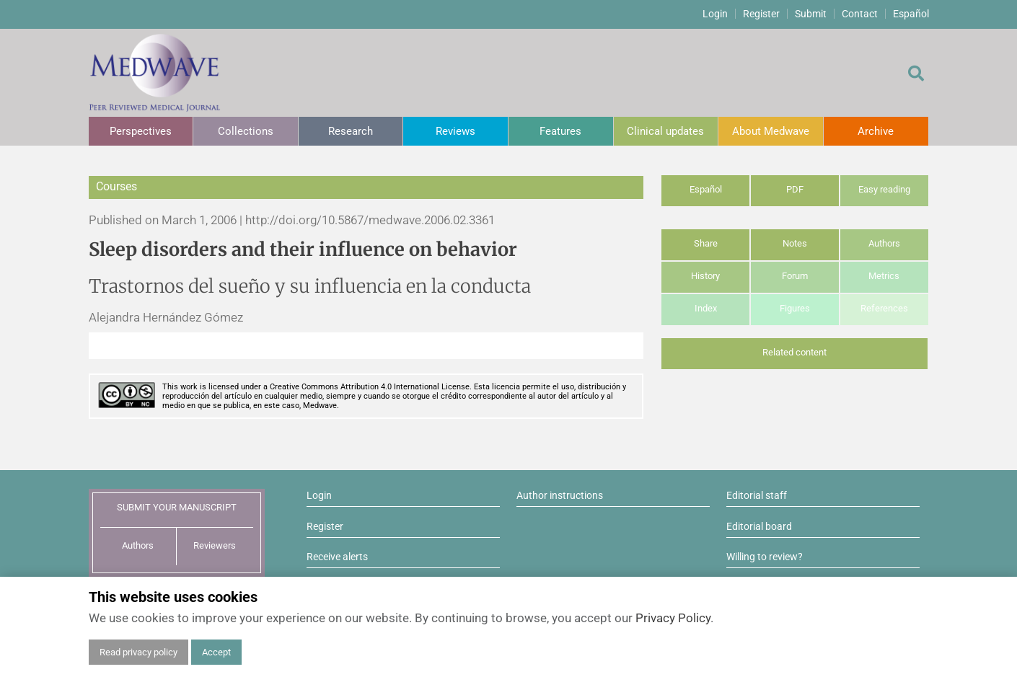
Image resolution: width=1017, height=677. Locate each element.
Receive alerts (337, 556)
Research (350, 131)
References (884, 308)
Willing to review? (764, 556)
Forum (795, 275)
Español (911, 13)
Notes (795, 243)
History (705, 275)
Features (560, 131)
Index (706, 308)
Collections (245, 131)
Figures (795, 308)
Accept (216, 652)
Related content (794, 352)
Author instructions (559, 495)
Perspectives (141, 131)
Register (761, 13)
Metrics (883, 275)
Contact (860, 13)
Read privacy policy (138, 652)
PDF (795, 189)
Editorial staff (756, 495)
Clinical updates (665, 131)
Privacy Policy (672, 618)
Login (715, 13)
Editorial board (759, 526)
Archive (876, 131)
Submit (811, 13)
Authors (884, 243)
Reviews (455, 131)
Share (706, 243)
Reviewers (214, 545)
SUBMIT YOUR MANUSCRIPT (177, 507)
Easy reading (884, 189)
